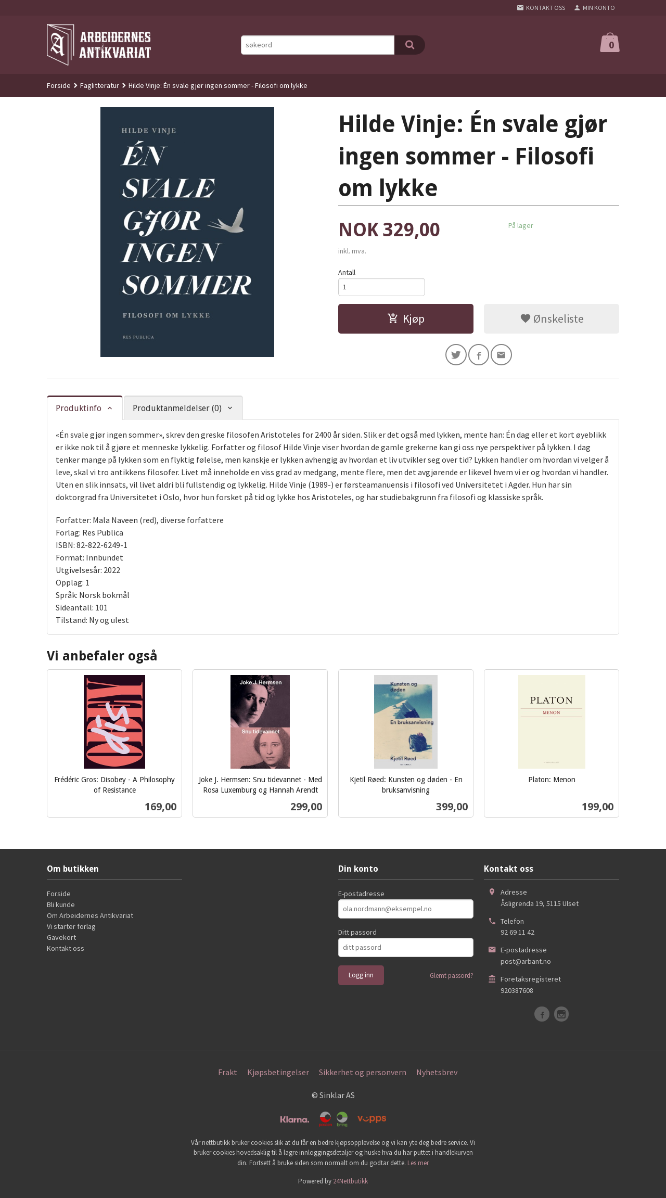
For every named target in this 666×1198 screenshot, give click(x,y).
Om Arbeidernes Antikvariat (90, 916)
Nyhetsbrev (436, 1073)
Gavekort (61, 938)
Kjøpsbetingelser (278, 1073)
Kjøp (406, 320)
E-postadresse (361, 894)
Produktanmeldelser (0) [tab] (177, 409)
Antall (346, 272)
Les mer (418, 1163)
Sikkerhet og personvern (362, 1073)
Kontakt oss (65, 949)
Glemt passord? (451, 976)
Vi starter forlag (71, 927)
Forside (59, 85)
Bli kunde (61, 905)
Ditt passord (357, 933)
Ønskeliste (552, 320)
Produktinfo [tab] (78, 409)
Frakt (227, 1073)
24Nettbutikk (350, 1182)
